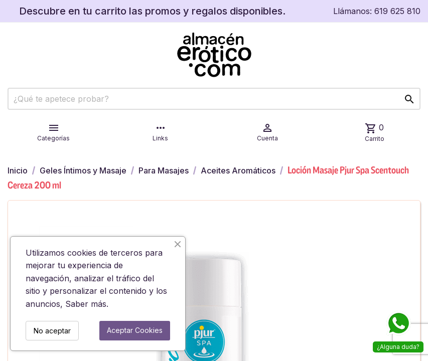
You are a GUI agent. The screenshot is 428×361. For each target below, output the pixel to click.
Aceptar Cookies (135, 330)
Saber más (85, 304)
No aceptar (52, 330)
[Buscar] (214, 99)
